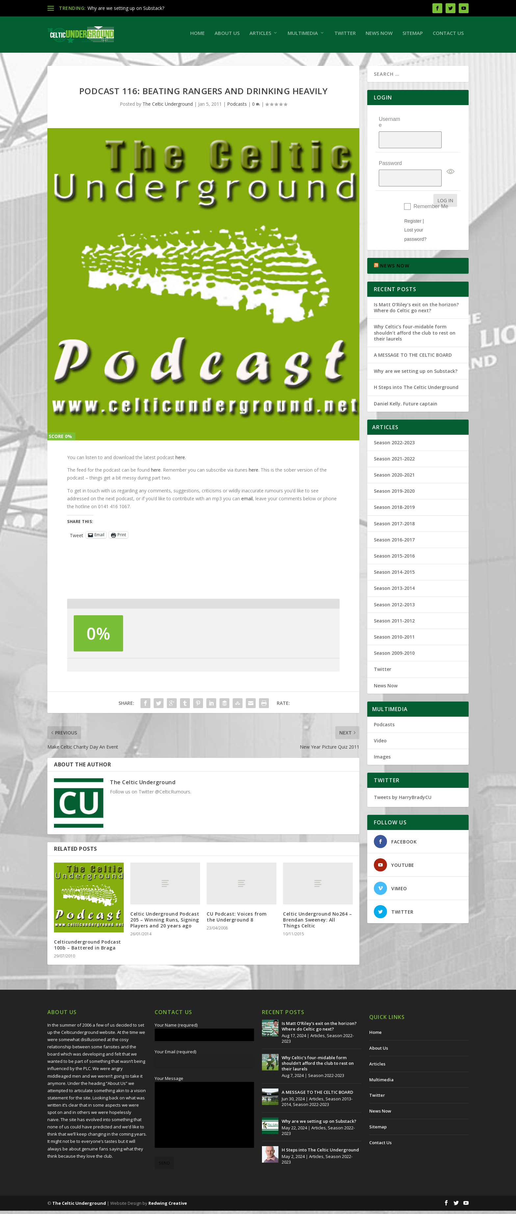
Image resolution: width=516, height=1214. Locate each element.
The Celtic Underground (167, 107)
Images (382, 739)
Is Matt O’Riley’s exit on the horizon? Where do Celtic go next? (416, 290)
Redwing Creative (167, 1206)
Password (390, 153)
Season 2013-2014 (394, 570)
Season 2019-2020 (394, 473)
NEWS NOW (394, 248)
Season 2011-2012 (394, 602)
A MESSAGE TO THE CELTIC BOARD (413, 337)
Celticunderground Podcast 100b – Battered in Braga (87, 948)
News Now (379, 36)
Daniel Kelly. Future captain (405, 385)
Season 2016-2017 (394, 522)
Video (380, 723)
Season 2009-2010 (394, 635)
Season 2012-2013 (394, 586)
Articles (260, 36)
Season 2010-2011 (394, 619)
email (247, 502)
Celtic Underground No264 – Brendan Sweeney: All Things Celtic (317, 923)
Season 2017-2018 (394, 505)
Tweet (76, 538)
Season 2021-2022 (394, 441)
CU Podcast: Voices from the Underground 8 (237, 920)
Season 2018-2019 (394, 489)
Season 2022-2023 (394, 424)
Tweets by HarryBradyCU (402, 779)
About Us (227, 36)
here (156, 473)
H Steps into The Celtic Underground (416, 369)
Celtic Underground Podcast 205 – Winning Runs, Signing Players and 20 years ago (164, 923)
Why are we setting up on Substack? (126, 8)
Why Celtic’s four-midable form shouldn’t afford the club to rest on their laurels (414, 315)
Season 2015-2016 (394, 538)
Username (389, 125)
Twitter (345, 36)
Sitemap (412, 36)
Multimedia (303, 36)
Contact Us (448, 36)
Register (412, 203)
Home (197, 36)
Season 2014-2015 (394, 554)
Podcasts (237, 107)
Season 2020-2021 (394, 457)
